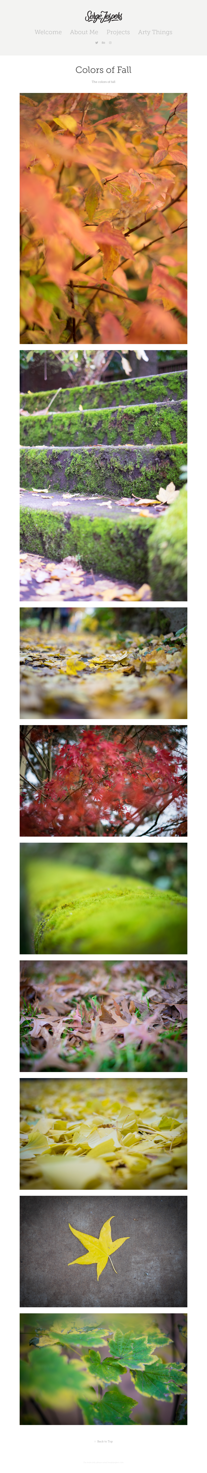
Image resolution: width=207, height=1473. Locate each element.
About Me (84, 32)
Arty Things (155, 32)
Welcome (48, 32)
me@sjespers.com (116, 1462)
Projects (118, 32)
